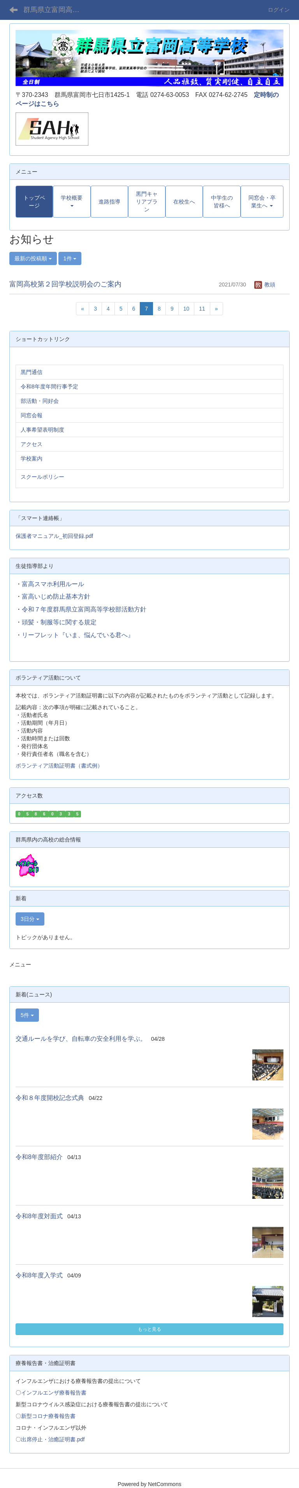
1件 (70, 258)
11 (202, 309)
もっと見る (149, 1329)
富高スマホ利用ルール (53, 584)
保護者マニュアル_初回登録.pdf (54, 536)
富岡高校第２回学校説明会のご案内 (65, 284)
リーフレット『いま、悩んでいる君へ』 (78, 635)
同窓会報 (31, 415)
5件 (27, 1015)
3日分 (30, 919)
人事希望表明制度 (42, 430)
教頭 (264, 284)
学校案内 (31, 458)
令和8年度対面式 (39, 1216)
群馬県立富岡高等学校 (56, 10)
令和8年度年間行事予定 (49, 386)
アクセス (31, 444)
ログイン (279, 10)
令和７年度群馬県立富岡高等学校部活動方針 (84, 609)
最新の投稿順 (33, 258)
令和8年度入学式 (39, 1275)
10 (186, 309)
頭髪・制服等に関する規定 (59, 622)
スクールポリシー (42, 477)
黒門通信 (31, 372)
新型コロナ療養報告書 (48, 1416)
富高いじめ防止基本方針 (56, 596)
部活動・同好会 (40, 401)
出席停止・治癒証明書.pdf (52, 1439)
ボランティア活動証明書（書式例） (59, 765)
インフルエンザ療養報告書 (53, 1393)
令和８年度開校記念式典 (50, 1097)
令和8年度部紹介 (39, 1157)
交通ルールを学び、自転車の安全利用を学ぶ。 (81, 1038)
